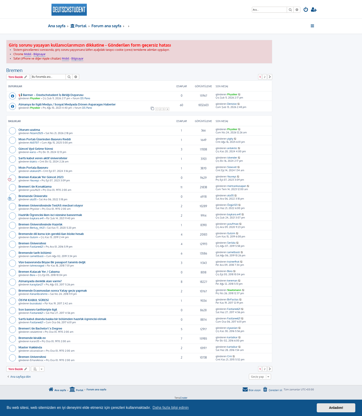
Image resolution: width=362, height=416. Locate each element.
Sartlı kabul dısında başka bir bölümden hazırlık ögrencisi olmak (62, 319)
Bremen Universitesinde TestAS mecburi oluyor (50, 205)
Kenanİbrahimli (39, 294)
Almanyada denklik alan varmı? (40, 281)
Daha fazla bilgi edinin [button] (171, 408)
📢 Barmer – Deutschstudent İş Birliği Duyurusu (50, 95)
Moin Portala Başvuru (33, 167)
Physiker (35, 98)
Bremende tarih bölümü (34, 252)
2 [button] (264, 77)
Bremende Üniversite (32, 196)
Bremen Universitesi (32, 357)
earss (33, 152)
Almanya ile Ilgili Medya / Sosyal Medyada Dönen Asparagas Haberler (67, 104)
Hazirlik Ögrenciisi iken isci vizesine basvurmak (50, 215)
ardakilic (232, 148)
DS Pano (85, 98)
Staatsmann (234, 290)
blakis (33, 161)
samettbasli (37, 256)
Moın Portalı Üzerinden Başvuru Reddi (44, 139)
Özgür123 (232, 205)
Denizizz (232, 103)
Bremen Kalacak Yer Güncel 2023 (40, 177)
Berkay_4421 (37, 227)
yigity (230, 138)
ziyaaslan (232, 327)
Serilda (231, 242)
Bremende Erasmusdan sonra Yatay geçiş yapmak (52, 290)
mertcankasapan (236, 186)
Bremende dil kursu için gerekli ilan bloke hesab (51, 234)
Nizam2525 (36, 133)
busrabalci (36, 303)
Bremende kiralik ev (32, 338)
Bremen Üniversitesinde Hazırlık (40, 224)
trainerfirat (233, 261)
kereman (232, 280)
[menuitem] (306, 10)
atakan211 (35, 171)
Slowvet (232, 167)
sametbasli (233, 252)
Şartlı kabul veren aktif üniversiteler (42, 158)
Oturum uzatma (29, 130)
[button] (270, 77)
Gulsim (34, 237)
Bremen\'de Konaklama (34, 186)
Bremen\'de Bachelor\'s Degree (40, 328)
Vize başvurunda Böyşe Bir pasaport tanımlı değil (51, 262)
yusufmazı (232, 223)
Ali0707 (34, 142)
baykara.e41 (37, 218)
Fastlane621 (36, 246)
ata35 (33, 199)
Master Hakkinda (30, 347)
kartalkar (232, 337)
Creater (183, 397)
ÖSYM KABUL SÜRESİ (33, 300)
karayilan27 (36, 284)
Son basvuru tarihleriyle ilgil (37, 309)
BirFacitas (232, 299)
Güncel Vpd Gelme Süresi (35, 148)
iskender (232, 157)
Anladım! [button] (336, 408)
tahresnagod (37, 265)
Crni (229, 356)
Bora (32, 275)
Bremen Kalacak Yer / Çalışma (39, 271)
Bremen (14, 70)
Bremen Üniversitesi (32, 243)
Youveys (34, 180)
